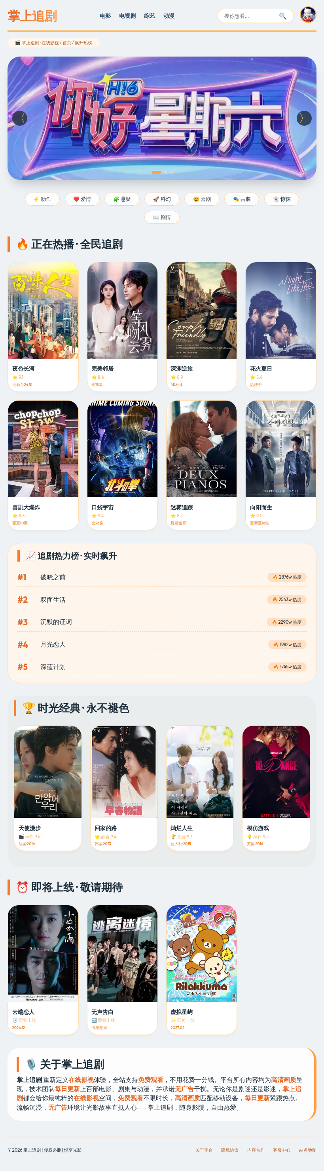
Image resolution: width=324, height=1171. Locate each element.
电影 (105, 15)
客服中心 (281, 1150)
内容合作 (256, 1150)
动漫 (168, 15)
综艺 (149, 15)
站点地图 (307, 1150)
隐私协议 (230, 1150)
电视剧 (127, 15)
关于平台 (204, 1150)
